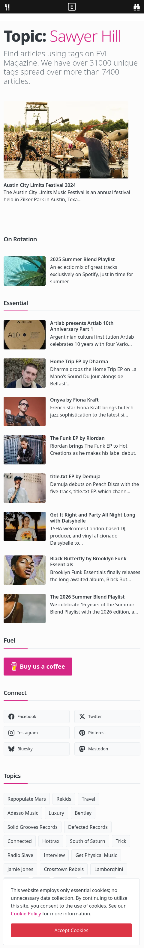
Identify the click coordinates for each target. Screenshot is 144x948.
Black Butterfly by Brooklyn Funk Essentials (88, 561)
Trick (121, 841)
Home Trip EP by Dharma (79, 361)
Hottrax (50, 841)
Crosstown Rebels (64, 869)
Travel (88, 799)
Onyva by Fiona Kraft (74, 400)
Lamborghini (108, 869)
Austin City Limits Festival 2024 (40, 185)
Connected (20, 841)
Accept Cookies (71, 930)
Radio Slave (20, 855)
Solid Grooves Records (33, 827)
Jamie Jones (20, 869)
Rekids (63, 799)
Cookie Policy (26, 913)
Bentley (83, 813)
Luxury (56, 813)
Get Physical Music (96, 855)
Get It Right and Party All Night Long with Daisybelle (92, 518)
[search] (136, 6)
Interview (54, 855)
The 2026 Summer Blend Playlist (87, 597)
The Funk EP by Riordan (77, 438)
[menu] (7, 6)
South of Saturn (87, 841)
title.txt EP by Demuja (75, 476)
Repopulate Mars (27, 799)
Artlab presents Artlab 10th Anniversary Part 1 (82, 326)
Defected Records (88, 827)
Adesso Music (23, 813)
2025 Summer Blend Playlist (82, 259)
